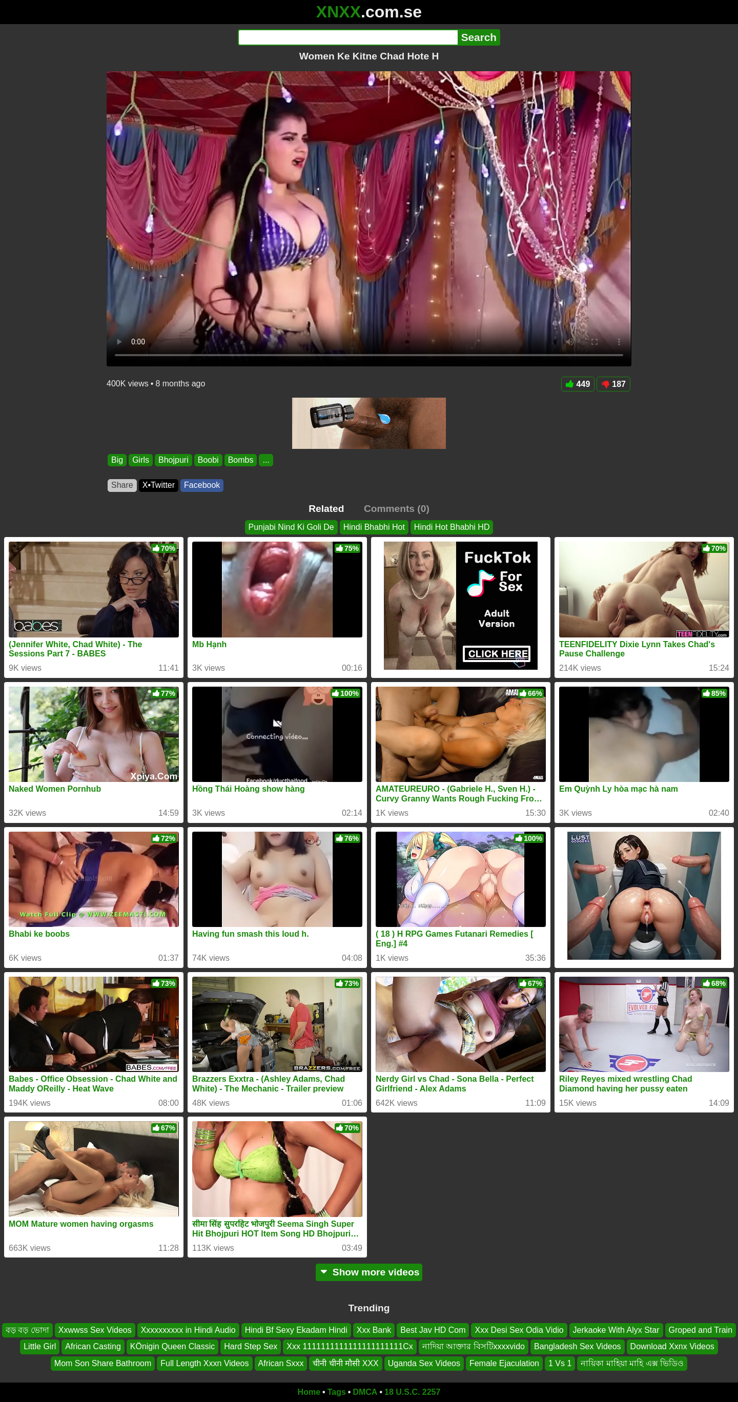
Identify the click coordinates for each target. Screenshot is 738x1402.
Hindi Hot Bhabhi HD (452, 527)
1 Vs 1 (559, 1363)
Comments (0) (396, 508)
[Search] (348, 37)
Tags (336, 1392)
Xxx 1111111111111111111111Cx (349, 1347)
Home (309, 1392)
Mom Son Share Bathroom (102, 1363)
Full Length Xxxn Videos (204, 1363)
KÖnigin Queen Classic (172, 1347)
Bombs (241, 460)
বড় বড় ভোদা (27, 1330)
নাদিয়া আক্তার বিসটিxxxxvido (473, 1347)
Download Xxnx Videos (672, 1347)
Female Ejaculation (504, 1363)
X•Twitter (158, 485)
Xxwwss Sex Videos (95, 1330)
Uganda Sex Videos (424, 1363)
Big (117, 460)
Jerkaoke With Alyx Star (616, 1330)
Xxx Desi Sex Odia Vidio (519, 1330)
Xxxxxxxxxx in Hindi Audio (188, 1330)
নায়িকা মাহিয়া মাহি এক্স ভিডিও (632, 1363)
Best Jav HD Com (432, 1330)
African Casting (93, 1347)
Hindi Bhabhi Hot (374, 527)
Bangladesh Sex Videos (577, 1347)
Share (122, 485)
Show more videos (369, 1272)
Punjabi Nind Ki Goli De (291, 527)
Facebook (202, 485)
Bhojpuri (173, 460)
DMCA (365, 1392)
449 (578, 384)
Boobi (208, 460)
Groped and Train (701, 1330)
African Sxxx (281, 1363)
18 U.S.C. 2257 (412, 1392)
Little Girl (40, 1347)
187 (613, 384)
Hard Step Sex (250, 1347)
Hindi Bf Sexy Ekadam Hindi (296, 1330)
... (265, 460)
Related (326, 508)
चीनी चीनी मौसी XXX (345, 1363)
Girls (140, 460)
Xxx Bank (374, 1330)
